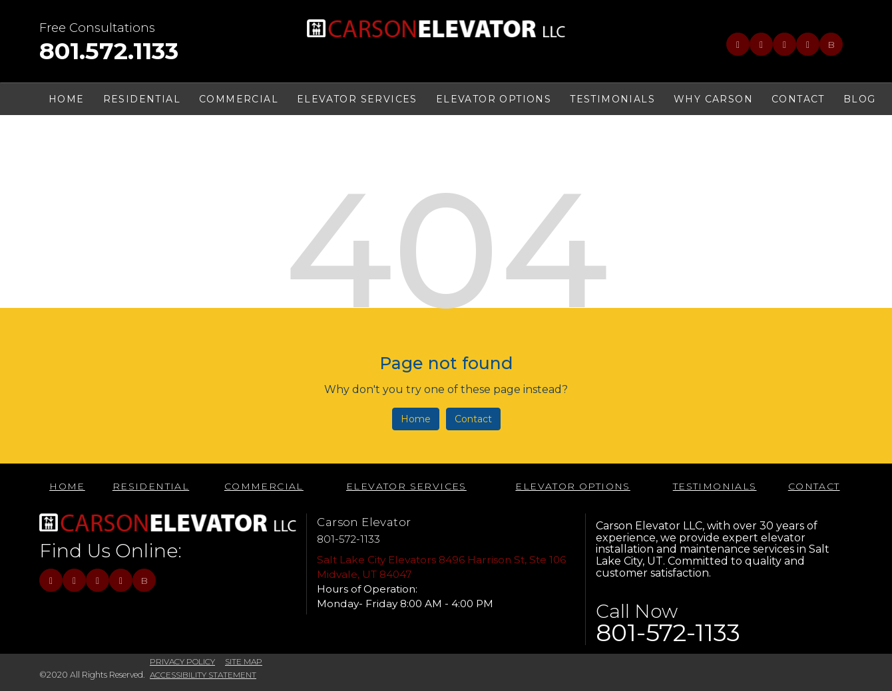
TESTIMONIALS (612, 99)
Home (416, 419)
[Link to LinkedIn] (784, 44)
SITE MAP (243, 661)
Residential (141, 99)
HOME (67, 99)
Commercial (238, 99)
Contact (473, 419)
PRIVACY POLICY (182, 661)
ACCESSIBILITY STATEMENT (203, 675)
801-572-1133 (348, 539)
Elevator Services (357, 99)
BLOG (859, 99)
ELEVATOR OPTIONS (493, 99)
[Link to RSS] (807, 44)
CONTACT (798, 99)
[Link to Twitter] (761, 44)
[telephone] (108, 54)
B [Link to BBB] (831, 45)
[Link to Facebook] (738, 44)
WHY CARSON (713, 99)
